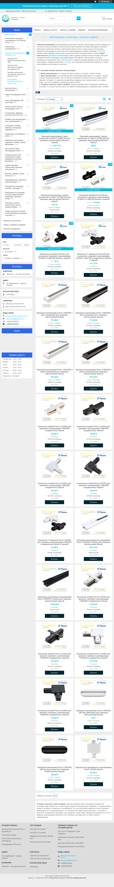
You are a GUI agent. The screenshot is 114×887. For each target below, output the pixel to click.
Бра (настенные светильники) (11, 89)
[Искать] (79, 18)
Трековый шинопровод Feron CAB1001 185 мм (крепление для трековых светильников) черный (54, 769)
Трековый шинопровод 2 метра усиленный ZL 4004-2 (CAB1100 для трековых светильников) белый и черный (93, 139)
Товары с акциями (68, 30)
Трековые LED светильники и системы (16, 54)
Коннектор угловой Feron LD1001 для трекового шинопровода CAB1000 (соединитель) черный (93, 485)
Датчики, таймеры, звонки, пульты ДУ (15, 175)
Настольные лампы (9, 835)
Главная (37, 30)
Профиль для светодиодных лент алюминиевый (15, 120)
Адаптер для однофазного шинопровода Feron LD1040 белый (93, 768)
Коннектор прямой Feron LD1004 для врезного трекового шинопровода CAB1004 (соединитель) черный (54, 656)
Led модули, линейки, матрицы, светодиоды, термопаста (13, 128)
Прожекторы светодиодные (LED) (15, 135)
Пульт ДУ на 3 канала (38, 832)
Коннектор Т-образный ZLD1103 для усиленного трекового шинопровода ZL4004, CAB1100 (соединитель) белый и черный (93, 257)
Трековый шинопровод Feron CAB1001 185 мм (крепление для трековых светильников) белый (93, 713)
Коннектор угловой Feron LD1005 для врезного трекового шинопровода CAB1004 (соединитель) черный (54, 713)
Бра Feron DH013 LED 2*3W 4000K (70, 843)
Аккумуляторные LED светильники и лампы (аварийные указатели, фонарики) (13, 158)
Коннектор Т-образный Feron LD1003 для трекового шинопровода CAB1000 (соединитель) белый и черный (54, 542)
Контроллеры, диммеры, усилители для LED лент (14, 114)
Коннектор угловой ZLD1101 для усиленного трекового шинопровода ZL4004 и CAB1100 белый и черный (54, 256)
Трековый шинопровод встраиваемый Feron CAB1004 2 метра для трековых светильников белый (93, 542)
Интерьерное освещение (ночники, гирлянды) (14, 187)
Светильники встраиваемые (10, 48)
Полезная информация (97, 30)
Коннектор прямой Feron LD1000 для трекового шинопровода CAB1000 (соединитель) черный (93, 429)
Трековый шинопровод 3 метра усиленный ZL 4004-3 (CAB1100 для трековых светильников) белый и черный (54, 198)
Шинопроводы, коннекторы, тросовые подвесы (15, 81)
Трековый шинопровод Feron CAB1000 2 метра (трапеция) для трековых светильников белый (54, 372)
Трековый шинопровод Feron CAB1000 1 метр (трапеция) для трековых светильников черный (93, 315)
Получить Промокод (81, 6)
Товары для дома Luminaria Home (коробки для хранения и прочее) (16, 213)
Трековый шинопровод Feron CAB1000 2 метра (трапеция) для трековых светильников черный (93, 372)
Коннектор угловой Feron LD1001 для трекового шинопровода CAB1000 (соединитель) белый (54, 485)
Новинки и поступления (12, 221)
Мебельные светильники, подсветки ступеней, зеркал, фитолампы (15, 142)
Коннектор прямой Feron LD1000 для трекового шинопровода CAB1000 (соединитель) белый (54, 429)
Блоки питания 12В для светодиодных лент (13, 108)
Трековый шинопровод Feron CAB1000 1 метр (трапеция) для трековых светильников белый (54, 315)
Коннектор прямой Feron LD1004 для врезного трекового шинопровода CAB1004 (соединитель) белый (93, 599)
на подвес (67, 62)
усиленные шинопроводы (58, 55)
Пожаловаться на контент (57, 878)
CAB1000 (100, 51)
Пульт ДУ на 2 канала (38, 829)
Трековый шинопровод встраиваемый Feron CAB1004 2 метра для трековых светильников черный (54, 599)
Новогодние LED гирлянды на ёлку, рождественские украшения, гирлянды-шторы (15, 196)
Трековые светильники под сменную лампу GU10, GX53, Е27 (16, 74)
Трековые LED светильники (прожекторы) (16, 59)
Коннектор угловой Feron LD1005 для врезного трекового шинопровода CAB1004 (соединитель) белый (93, 656)
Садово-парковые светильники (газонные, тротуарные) (13, 167)
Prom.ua (66, 876)
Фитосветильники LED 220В (40, 842)
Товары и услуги (50, 30)
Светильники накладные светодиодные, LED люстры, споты (15, 40)
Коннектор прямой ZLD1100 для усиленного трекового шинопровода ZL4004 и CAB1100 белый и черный (93, 197)
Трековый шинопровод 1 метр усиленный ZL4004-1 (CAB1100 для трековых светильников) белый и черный (54, 139)
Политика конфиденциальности (76, 878)
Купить (55, 157)
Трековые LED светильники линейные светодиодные (15, 67)
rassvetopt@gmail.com (15, 319)
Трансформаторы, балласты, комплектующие (15, 181)
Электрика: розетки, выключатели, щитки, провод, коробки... (13, 205)
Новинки (81, 30)
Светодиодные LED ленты (11, 844)
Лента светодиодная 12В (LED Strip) (14, 101)
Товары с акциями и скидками (14, 225)
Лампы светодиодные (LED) (15, 94)
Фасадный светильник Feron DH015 (71, 846)
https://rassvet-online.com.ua (17, 316)
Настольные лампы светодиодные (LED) (12, 150)
